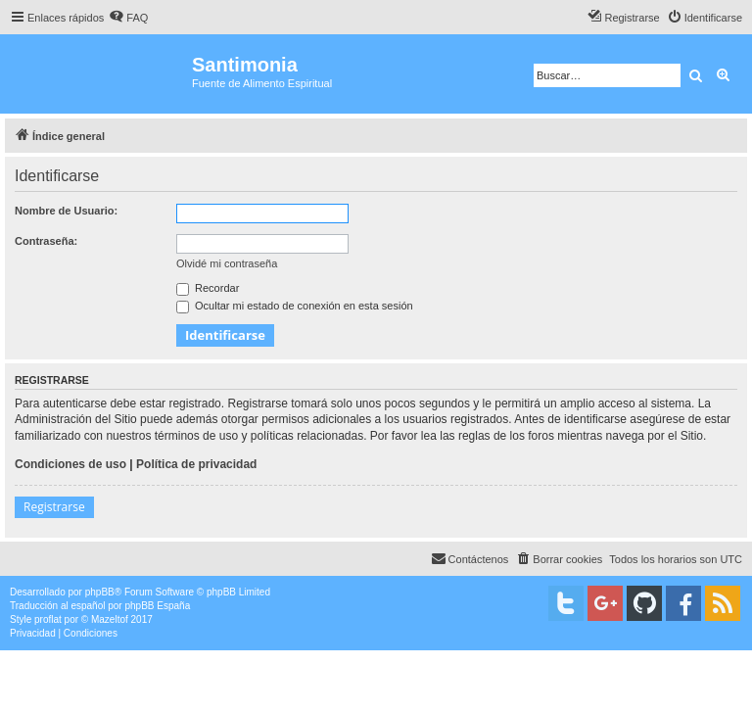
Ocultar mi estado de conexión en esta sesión (294, 305)
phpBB (100, 592)
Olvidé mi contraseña (226, 263)
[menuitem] (128, 17)
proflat (48, 619)
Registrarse (54, 506)
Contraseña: (46, 241)
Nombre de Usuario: (66, 210)
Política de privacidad (196, 464)
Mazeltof (109, 619)
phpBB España (157, 605)
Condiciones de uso (70, 464)
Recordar (207, 288)
